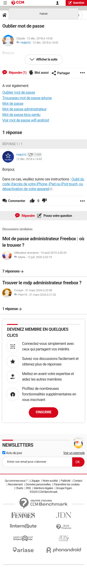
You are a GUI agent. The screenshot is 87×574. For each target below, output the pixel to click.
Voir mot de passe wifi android (25, 120)
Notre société (50, 480)
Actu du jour (12, 453)
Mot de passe (12, 103)
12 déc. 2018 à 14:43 (45, 42)
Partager (61, 73)
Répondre (28, 216)
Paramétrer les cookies (67, 484)
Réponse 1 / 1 (12, 144)
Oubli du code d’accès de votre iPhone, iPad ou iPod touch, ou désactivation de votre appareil (43, 184)
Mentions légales (43, 488)
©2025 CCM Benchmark (44, 492)
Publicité (65, 480)
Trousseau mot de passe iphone (27, 98)
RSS (28, 488)
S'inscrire (44, 412)
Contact (77, 480)
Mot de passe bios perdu (21, 114)
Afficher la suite (46, 59)
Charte (19, 488)
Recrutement (15, 484)
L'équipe (35, 480)
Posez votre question (57, 216)
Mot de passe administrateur (24, 109)
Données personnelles (38, 484)
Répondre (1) (17, 72)
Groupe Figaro (64, 488)
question (76, 2)
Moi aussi (42, 72)
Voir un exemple (74, 453)
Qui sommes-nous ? (16, 480)
